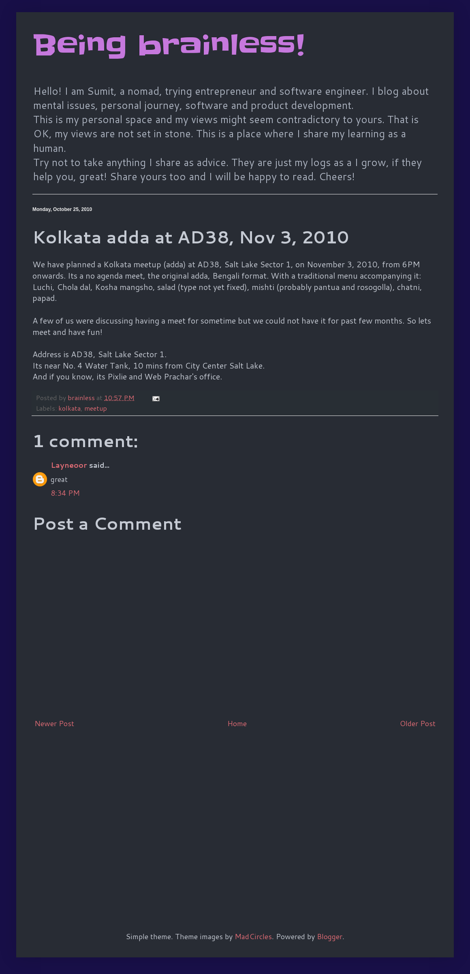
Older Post (418, 723)
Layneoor (69, 465)
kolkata (69, 408)
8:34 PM (65, 493)
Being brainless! (168, 45)
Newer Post (54, 723)
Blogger (329, 936)
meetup (95, 408)
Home (237, 723)
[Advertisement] (76, 817)
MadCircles (253, 936)
